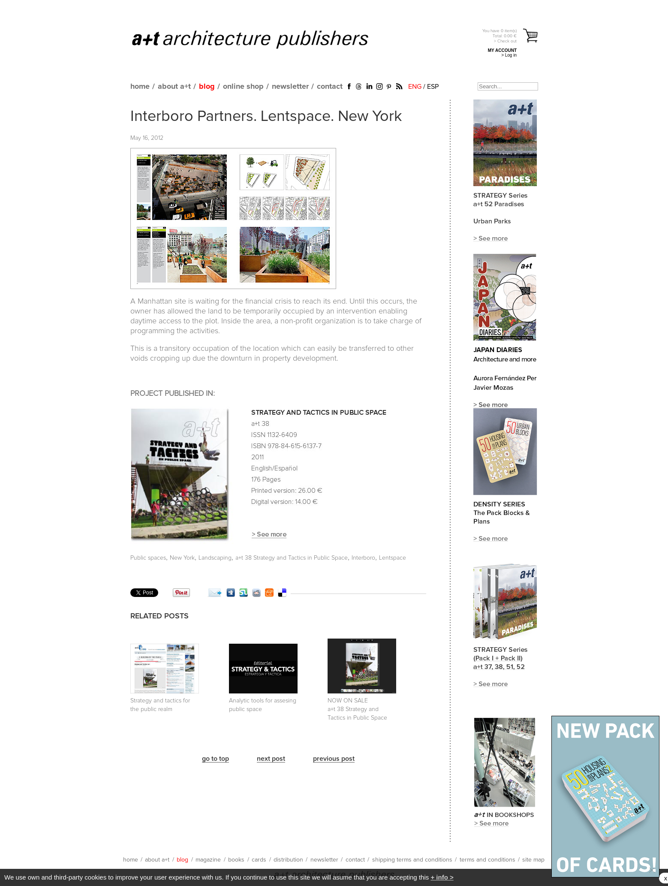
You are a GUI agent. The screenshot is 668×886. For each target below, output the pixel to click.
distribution (288, 860)
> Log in (509, 55)
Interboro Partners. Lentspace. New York (266, 116)
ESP (433, 86)
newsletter (290, 86)
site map (533, 860)
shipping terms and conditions (412, 860)
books (236, 860)
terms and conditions (487, 860)
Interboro (363, 558)
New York (182, 558)
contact (330, 86)
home (140, 86)
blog (207, 86)
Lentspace (392, 558)
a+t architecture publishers (260, 39)
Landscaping (215, 558)
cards (259, 860)
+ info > (441, 877)
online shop (243, 86)
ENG (414, 86)
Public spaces (148, 558)
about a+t (174, 86)
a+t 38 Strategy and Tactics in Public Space (291, 558)
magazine (208, 860)
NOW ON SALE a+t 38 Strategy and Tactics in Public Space (357, 709)
